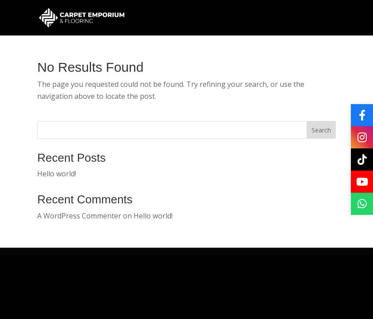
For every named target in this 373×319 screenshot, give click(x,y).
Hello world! (56, 174)
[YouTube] (362, 182)
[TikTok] (362, 159)
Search (321, 130)
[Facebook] (362, 115)
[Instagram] (362, 137)
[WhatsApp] (362, 204)
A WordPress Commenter (79, 216)
